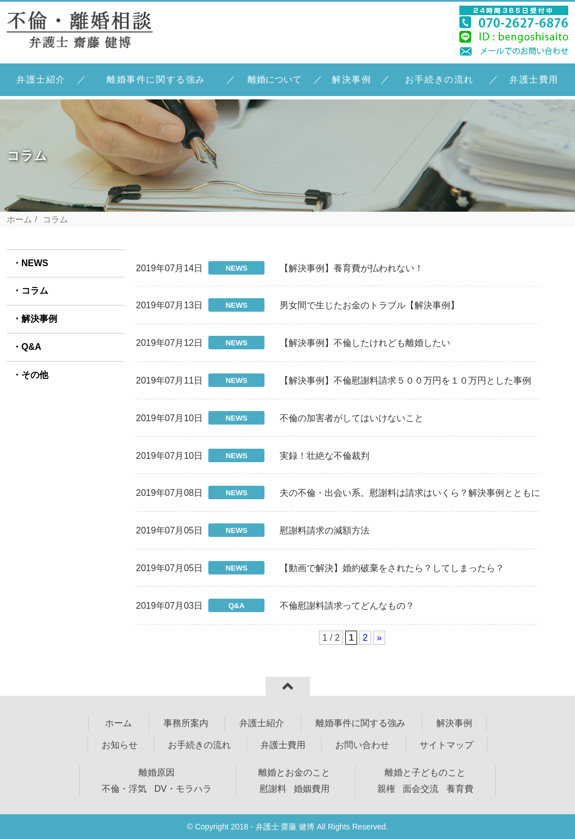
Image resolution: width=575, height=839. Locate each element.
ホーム (19, 219)
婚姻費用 (312, 789)
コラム (34, 290)
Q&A (31, 347)
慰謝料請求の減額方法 (324, 530)
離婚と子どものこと (425, 772)
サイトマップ (446, 745)
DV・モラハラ (183, 789)
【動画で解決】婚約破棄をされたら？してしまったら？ (392, 568)
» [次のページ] (379, 637)
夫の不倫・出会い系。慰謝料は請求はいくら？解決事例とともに (410, 493)
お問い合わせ (362, 745)
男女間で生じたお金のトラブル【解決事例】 (369, 305)
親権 (386, 789)
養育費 (459, 789)
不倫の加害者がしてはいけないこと (351, 418)
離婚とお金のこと (294, 772)
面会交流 (421, 789)
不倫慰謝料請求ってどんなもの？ (347, 605)
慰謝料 (272, 789)
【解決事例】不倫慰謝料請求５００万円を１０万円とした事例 (405, 380)
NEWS (34, 263)
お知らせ (120, 745)
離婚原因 (157, 772)
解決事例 (351, 79)
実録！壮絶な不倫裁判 (324, 455)
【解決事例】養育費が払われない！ (351, 268)
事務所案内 (185, 723)
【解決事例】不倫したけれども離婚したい (365, 343)
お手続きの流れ (439, 79)
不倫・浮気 (124, 789)
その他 (34, 375)
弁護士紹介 (41, 79)
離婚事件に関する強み (156, 79)
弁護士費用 (534, 79)
